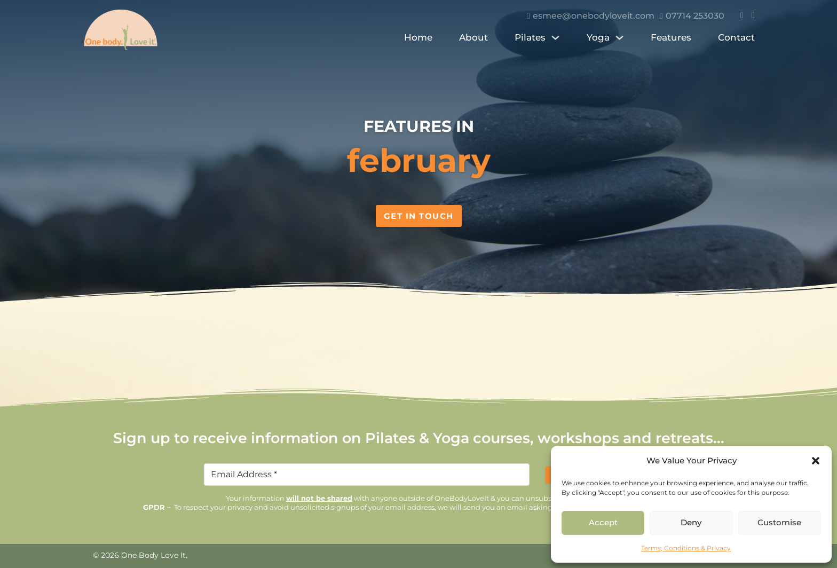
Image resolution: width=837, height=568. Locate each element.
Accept (603, 522)
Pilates (530, 37)
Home (418, 37)
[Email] (367, 474)
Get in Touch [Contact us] (419, 216)
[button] (815, 460)
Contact (736, 37)
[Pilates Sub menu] (555, 40)
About (473, 37)
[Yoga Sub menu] (619, 40)
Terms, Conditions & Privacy (686, 548)
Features (671, 37)
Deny (691, 522)
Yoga (598, 37)
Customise (779, 522)
